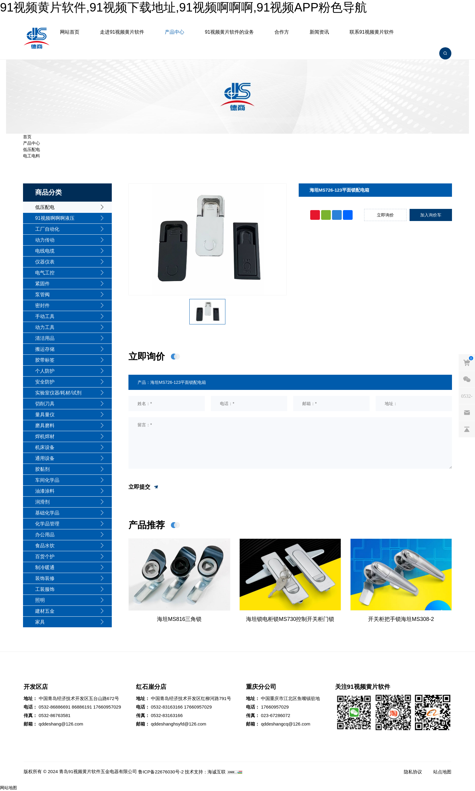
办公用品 (45, 534)
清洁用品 (45, 338)
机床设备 (45, 447)
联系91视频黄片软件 (372, 32)
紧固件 (42, 283)
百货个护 (45, 556)
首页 (27, 136)
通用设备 (45, 458)
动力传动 (45, 240)
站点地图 (442, 771)
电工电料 (31, 155)
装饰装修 (45, 578)
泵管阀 (42, 294)
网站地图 (8, 787)
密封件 (42, 305)
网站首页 (69, 32)
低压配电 (31, 149)
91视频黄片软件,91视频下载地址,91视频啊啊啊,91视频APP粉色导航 (183, 7)
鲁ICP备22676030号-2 (161, 771)
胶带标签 (45, 360)
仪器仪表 (45, 261)
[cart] (467, 362)
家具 (40, 622)
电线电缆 (45, 250)
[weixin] (467, 379)
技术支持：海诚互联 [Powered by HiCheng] (205, 771)
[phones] (467, 395)
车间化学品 (47, 480)
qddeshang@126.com (61, 723)
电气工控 (45, 272)
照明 (40, 600)
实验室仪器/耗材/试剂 (58, 392)
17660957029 (107, 706)
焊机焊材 (45, 436)
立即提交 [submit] (143, 487)
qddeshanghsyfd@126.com (178, 723)
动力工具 (45, 327)
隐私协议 (413, 771)
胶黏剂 (42, 469)
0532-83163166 (167, 706)
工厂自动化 (47, 229)
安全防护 (45, 381)
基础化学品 (47, 512)
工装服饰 (45, 589)
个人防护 (45, 371)
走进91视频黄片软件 (122, 32)
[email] (467, 412)
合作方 (281, 32)
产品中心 (174, 32)
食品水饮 (45, 545)
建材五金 (45, 611)
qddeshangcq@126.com (285, 723)
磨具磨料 (45, 425)
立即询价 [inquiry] (385, 215)
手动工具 (45, 316)
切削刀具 (45, 403)
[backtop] (467, 429)
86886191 (82, 706)
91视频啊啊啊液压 (55, 218)
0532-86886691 (55, 706)
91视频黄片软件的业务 (229, 32)
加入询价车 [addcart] (430, 215)
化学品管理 (47, 523)
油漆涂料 (45, 491)
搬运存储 (45, 349)
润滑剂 (42, 501)
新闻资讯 (319, 32)
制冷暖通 (45, 567)
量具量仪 (45, 414)
